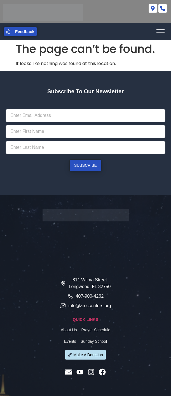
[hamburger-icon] (160, 31)
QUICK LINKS (85, 319)
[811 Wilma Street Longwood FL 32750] (85, 247)
